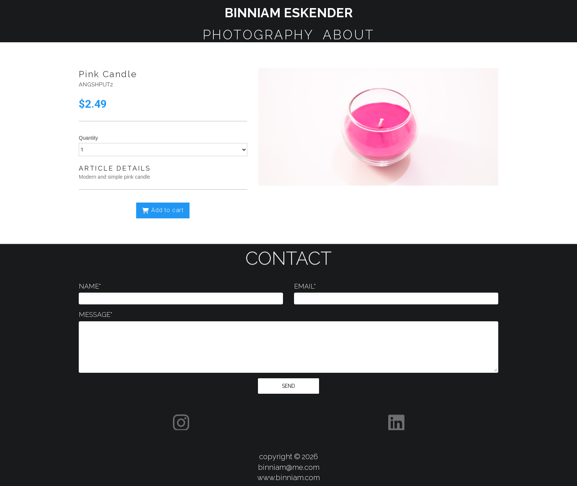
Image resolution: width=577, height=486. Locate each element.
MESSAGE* (96, 314)
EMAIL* (305, 286)
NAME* (90, 286)
